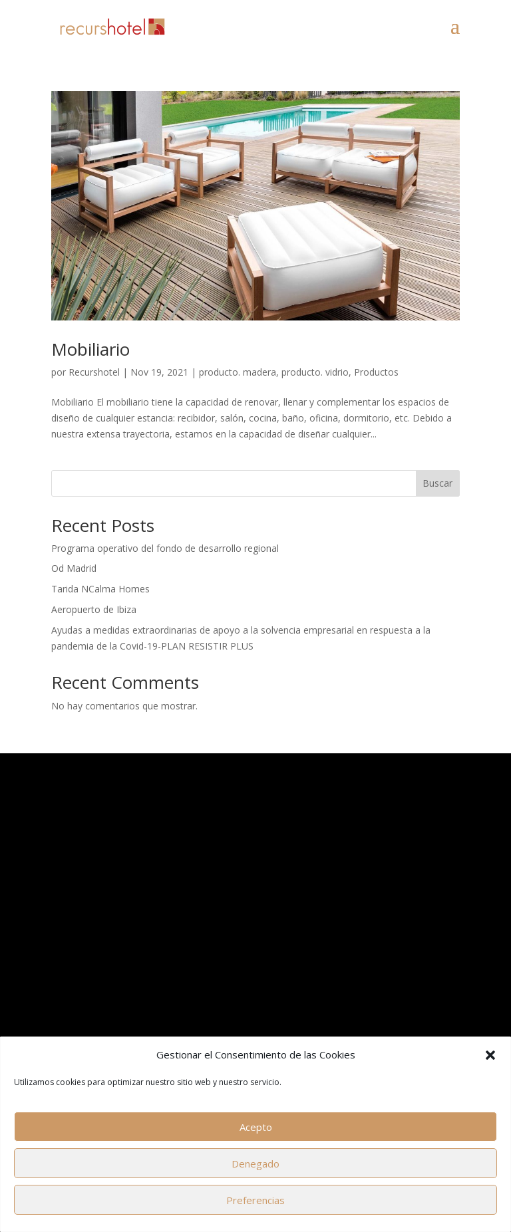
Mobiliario (90, 349)
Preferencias (255, 1200)
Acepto (256, 1127)
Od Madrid (73, 568)
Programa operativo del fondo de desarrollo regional (165, 548)
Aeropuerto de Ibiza (93, 609)
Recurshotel (94, 372)
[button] (490, 1055)
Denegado (255, 1163)
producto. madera (237, 372)
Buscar (437, 483)
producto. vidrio (315, 372)
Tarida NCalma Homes (100, 588)
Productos (376, 372)
